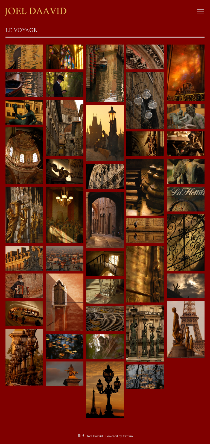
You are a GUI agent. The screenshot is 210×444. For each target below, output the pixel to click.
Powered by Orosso (119, 436)
